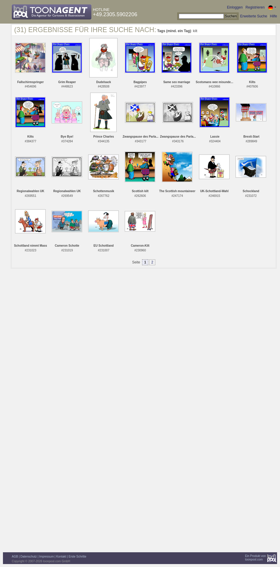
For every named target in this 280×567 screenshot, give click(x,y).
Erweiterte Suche (253, 16)
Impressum (46, 556)
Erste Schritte (77, 556)
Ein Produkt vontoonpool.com (255, 557)
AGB (15, 556)
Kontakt (61, 556)
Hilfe (273, 16)
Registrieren (255, 7)
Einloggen (235, 7)
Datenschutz (28, 556)
